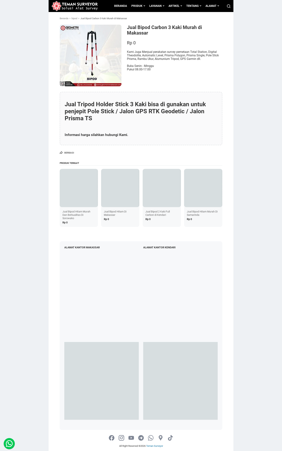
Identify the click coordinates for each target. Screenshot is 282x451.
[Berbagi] (67, 152)
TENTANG (192, 6)
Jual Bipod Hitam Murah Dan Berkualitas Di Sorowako (76, 215)
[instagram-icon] (121, 438)
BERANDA (120, 6)
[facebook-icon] (111, 438)
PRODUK (136, 6)
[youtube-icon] (131, 438)
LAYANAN (155, 6)
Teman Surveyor (154, 446)
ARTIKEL (174, 6)
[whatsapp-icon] (150, 438)
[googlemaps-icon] (160, 438)
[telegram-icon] (141, 438)
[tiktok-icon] (170, 438)
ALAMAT (210, 6)
